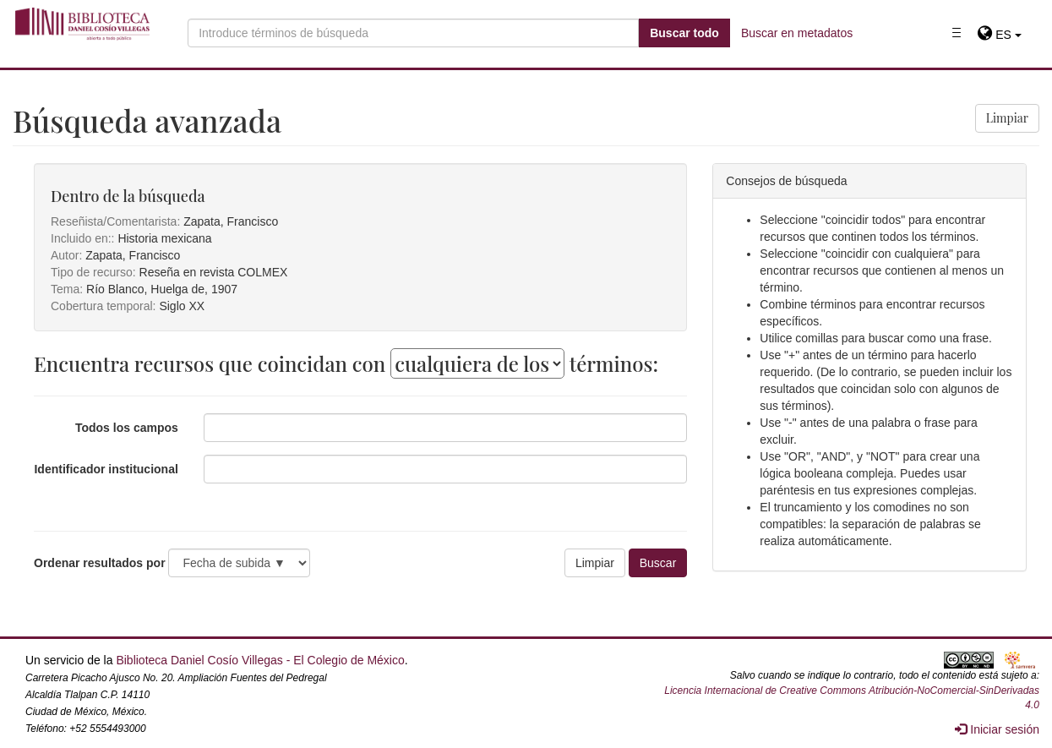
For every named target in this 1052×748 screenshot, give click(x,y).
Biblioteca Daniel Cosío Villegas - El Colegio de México (260, 660)
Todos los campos (126, 427)
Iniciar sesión (997, 729)
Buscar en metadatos (797, 33)
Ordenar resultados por (100, 563)
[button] (999, 35)
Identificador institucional (105, 469)
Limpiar (1007, 118)
